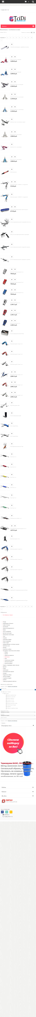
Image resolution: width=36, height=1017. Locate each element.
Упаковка (5, 832)
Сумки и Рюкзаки (6, 819)
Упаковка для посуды (11, 899)
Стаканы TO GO (10, 894)
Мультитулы (7, 851)
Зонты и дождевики (7, 825)
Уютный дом (5, 820)
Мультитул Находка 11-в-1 (20, 394)
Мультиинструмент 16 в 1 (19, 709)
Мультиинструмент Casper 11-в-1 (21, 449)
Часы (4, 830)
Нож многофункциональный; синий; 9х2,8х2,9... (24, 268)
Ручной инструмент (8, 857)
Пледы (4, 862)
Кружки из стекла (10, 896)
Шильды (4, 841)
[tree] (18, 894)
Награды (5, 867)
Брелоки (4, 861)
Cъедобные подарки (7, 872)
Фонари (6, 846)
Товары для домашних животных (9, 875)
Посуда (4, 816)
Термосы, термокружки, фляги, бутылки (11, 859)
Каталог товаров (6, 886)
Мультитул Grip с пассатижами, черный (22, 149)
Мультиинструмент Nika (19, 531)
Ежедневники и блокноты (8, 817)
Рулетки (6, 847)
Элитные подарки (6, 870)
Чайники (8, 901)
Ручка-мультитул (18, 217)
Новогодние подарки (7, 833)
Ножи (6, 852)
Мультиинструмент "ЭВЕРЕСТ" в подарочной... (24, 234)
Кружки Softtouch (10, 892)
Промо (4, 824)
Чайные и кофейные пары (12, 902)
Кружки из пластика (10, 891)
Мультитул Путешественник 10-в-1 (21, 353)
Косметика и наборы (7, 843)
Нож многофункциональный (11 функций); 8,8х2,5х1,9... (25, 285)
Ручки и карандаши (7, 835)
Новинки (4, 873)
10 (31, 37)
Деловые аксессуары (7, 827)
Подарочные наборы (7, 869)
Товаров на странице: (25, 32)
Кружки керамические (11, 889)
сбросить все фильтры (12, 880)
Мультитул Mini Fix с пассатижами (21, 115)
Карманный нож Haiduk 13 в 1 (20, 681)
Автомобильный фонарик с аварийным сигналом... (24, 47)
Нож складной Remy (18, 558)
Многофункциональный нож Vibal (21, 586)
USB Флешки (5, 864)
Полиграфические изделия (8, 865)
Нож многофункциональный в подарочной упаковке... (25, 319)
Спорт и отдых (6, 836)
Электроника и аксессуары (8, 828)
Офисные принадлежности (8, 822)
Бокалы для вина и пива (11, 897)
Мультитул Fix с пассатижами (20, 166)
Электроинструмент (9, 856)
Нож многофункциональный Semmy (21, 435)
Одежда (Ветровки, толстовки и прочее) (11, 838)
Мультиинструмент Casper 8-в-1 (21, 722)
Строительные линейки (9, 854)
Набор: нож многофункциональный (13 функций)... (24, 302)
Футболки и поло (6, 840)
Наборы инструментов (9, 849)
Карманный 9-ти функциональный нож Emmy (23, 777)
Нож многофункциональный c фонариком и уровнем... (25, 336)
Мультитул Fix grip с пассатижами (21, 98)
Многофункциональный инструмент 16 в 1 (23, 695)
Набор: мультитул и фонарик (20, 64)
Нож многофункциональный (20, 545)
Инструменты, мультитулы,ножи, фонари (11, 844)
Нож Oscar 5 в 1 (18, 599)
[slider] (35, 884)
